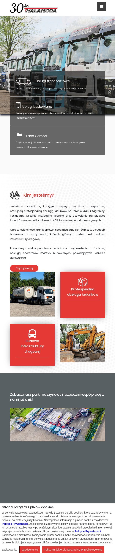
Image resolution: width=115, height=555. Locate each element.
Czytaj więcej (24, 268)
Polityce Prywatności (15, 523)
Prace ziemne (35, 136)
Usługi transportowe (53, 81)
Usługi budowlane (37, 106)
